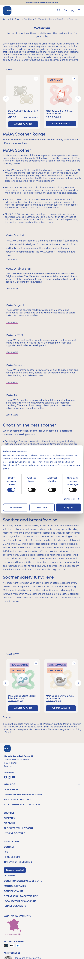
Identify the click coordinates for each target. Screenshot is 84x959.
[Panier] (78, 10)
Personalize (42, 507)
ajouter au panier (23, 124)
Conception (11, 789)
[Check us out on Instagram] (9, 777)
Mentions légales (15, 886)
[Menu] (22, 10)
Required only (16, 507)
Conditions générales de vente (23, 881)
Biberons (9, 823)
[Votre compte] (72, 10)
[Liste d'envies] (65, 10)
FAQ (6, 852)
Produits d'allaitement (18, 828)
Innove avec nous (15, 906)
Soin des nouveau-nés (17, 799)
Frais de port (12, 857)
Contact (9, 847)
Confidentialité (13, 891)
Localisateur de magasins (20, 901)
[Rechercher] (58, 10)
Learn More (12, 259)
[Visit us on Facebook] (5, 777)
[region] (42, 98)
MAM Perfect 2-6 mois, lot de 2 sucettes (23, 112)
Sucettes (9, 818)
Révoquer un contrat (15, 870)
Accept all (68, 507)
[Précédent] (6, 99)
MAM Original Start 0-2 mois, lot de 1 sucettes (60, 112)
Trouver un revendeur (18, 862)
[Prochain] (78, 99)
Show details (70, 499)
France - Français (12, 934)
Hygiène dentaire (14, 833)
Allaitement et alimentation (22, 804)
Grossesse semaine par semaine (23, 794)
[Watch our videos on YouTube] (13, 777)
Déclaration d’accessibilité (21, 896)
